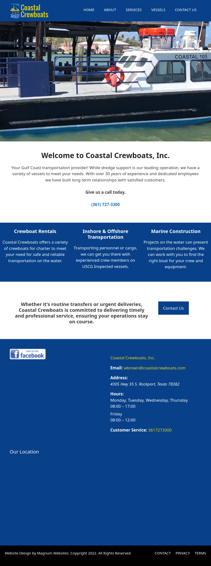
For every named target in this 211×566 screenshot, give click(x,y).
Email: (116, 368)
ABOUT (110, 9)
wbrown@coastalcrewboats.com (155, 368)
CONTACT (163, 553)
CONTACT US (186, 9)
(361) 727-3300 (105, 204)
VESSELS (158, 9)
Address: (119, 377)
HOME (89, 9)
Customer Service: (128, 430)
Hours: (117, 394)
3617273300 (159, 430)
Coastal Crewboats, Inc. (132, 357)
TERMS (200, 553)
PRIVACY (183, 553)
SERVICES (134, 9)
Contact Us (173, 308)
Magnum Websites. (53, 553)
